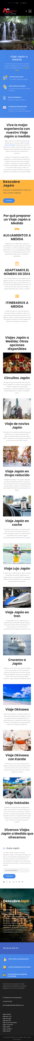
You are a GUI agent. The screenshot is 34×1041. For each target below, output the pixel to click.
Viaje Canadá (7, 1014)
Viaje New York (7, 1016)
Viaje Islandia (6, 1031)
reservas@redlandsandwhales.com (13, 1005)
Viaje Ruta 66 (7, 1020)
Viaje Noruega (7, 1018)
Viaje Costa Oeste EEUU (10, 1022)
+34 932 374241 (7, 1001)
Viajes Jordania (7, 1029)
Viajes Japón (6, 1027)
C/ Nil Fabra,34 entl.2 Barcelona (12, 997)
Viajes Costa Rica (8, 1025)
